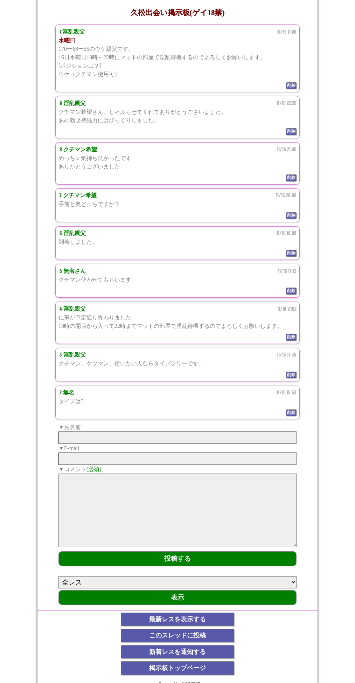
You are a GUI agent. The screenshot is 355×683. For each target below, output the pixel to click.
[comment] (177, 510)
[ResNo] (177, 582)
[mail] (177, 459)
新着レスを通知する (177, 651)
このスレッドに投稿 (177, 635)
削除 (291, 85)
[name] (177, 438)
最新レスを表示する (177, 619)
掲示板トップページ (177, 667)
